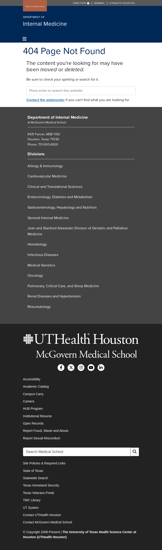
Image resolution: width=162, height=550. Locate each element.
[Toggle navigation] (25, 39)
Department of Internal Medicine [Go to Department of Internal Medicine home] (58, 117)
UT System (31, 507)
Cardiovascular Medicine (47, 176)
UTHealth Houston (121, 3)
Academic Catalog (36, 386)
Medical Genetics (41, 265)
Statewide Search (35, 478)
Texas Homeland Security (41, 485)
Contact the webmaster (45, 100)
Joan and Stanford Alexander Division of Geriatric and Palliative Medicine (78, 231)
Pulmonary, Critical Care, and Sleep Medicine (63, 286)
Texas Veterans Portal (38, 493)
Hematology (37, 244)
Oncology (35, 275)
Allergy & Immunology (45, 166)
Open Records (33, 423)
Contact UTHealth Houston (42, 515)
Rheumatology (39, 306)
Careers (28, 401)
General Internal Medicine (48, 218)
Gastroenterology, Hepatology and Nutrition (62, 207)
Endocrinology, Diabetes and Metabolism (60, 197)
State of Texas (33, 471)
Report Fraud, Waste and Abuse (45, 430)
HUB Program (33, 408)
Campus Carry (33, 394)
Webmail (99, 3)
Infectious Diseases (43, 255)
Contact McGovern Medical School (47, 522)
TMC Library (31, 500)
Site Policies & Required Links (44, 463)
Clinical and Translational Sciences (55, 186)
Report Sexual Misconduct (41, 438)
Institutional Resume (37, 416)
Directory (81, 3)
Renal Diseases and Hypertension (54, 296)
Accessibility (31, 379)
